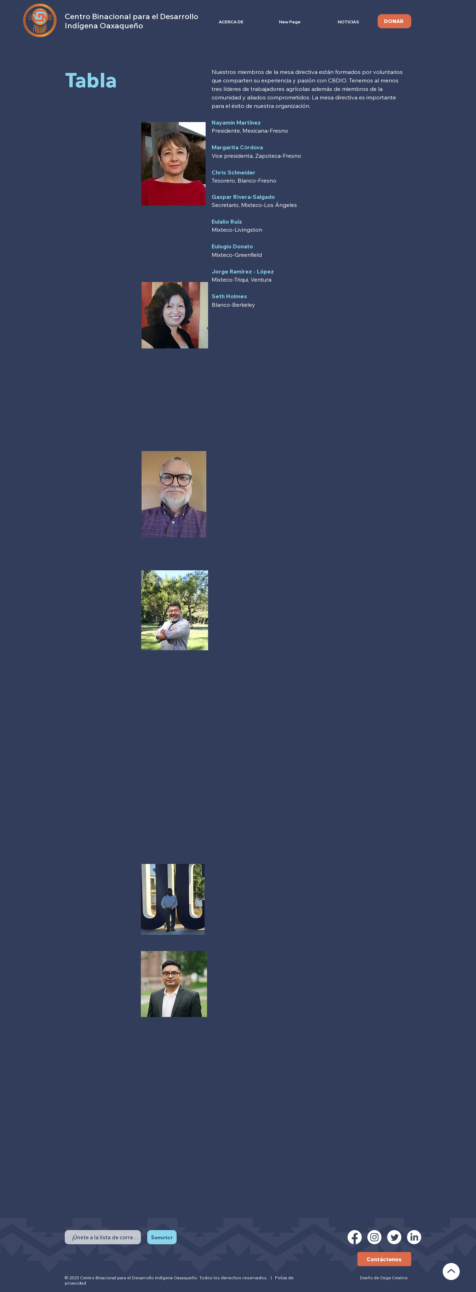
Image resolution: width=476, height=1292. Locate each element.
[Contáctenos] (384, 1259)
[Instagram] (374, 1237)
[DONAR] (394, 21)
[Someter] (162, 1237)
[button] (231, 21)
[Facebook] (355, 1237)
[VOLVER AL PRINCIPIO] (451, 1271)
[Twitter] (394, 1237)
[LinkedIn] (414, 1237)
